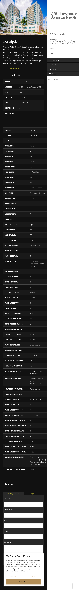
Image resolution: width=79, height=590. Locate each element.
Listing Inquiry (13, 493)
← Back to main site (53, 79)
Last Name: (8, 510)
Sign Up (34, 493)
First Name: (8, 499)
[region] (24, 569)
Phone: (6, 531)
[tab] (13, 493)
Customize (14, 576)
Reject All (32, 576)
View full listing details (11, 68)
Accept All (23, 582)
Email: (6, 520)
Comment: (7, 542)
